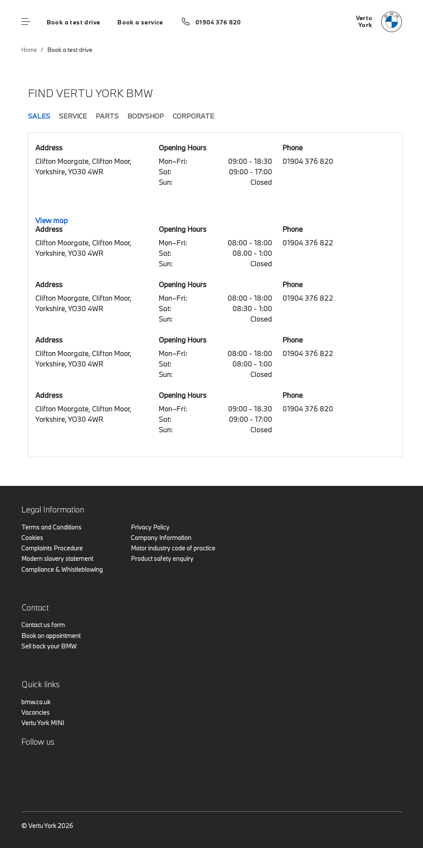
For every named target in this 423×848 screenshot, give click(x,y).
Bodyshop (145, 116)
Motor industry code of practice (173, 548)
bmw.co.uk (36, 702)
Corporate (193, 116)
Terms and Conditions (51, 527)
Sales (39, 116)
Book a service (140, 22)
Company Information (161, 537)
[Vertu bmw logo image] (379, 21)
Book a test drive (73, 22)
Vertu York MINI (42, 723)
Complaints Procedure (52, 548)
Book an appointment (51, 635)
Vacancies (35, 712)
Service (73, 116)
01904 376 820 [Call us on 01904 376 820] (218, 22)
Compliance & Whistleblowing (62, 569)
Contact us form (43, 625)
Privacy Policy (150, 527)
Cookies (32, 537)
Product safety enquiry (162, 558)
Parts (107, 116)
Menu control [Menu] (25, 21)
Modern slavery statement (57, 558)
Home (29, 50)
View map (51, 220)
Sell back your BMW (49, 646)
